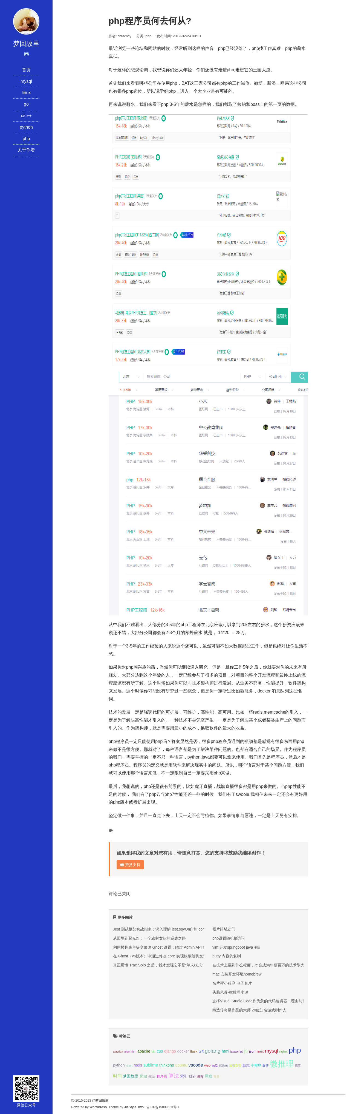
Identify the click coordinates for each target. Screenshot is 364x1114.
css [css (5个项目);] (160, 1051)
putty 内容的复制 (226, 956)
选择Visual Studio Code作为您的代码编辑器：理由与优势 (261, 1001)
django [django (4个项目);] (170, 1051)
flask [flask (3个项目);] (193, 1051)
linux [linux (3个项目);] (260, 1051)
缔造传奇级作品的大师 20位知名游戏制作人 (249, 1010)
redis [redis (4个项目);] (138, 1065)
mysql (26, 81)
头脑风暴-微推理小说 (230, 992)
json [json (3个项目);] (252, 1051)
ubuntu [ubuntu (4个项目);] (181, 1065)
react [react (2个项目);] (129, 1065)
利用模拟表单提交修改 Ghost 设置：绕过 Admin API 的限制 (163, 947)
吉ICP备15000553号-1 (162, 1107)
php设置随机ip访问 (228, 938)
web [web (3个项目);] (207, 1065)
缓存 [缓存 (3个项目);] (192, 1076)
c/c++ (26, 115)
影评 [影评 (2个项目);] (265, 1065)
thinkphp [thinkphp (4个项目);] (166, 1065)
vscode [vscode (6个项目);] (196, 1065)
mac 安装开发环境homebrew (237, 974)
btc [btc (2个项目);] (153, 1051)
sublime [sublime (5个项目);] (150, 1065)
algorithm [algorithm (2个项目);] (130, 1051)
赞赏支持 (130, 865)
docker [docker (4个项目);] (183, 1051)
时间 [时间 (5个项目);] (117, 1076)
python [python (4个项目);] (119, 1065)
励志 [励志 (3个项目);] (246, 1065)
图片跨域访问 (223, 929)
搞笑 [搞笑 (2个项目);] (298, 1065)
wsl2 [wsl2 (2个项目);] (215, 1065)
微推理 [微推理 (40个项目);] (282, 1063)
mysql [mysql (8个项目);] (271, 1051)
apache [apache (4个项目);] (143, 1051)
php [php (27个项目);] (295, 1050)
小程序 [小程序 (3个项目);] (256, 1065)
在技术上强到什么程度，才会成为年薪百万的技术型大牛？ (262, 965)
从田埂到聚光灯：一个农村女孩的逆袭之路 (149, 938)
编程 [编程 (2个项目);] (200, 1076)
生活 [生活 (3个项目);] (151, 1076)
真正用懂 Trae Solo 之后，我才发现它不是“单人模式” (158, 965)
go (26, 104)
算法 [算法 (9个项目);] (174, 1076)
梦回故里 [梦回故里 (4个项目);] (130, 1076)
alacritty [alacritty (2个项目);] (118, 1051)
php (26, 138)
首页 (26, 69)
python (26, 127)
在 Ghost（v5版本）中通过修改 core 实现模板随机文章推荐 (164, 956)
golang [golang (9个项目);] (213, 1051)
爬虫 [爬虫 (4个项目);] (143, 1076)
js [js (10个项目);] (246, 1051)
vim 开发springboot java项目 (236, 947)
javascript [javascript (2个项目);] (236, 1051)
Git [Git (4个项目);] (200, 1051)
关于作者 (26, 150)
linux (26, 92)
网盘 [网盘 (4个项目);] (208, 1076)
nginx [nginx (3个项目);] (283, 1051)
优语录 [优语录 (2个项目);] (223, 1065)
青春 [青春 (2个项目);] (216, 1076)
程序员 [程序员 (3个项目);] (162, 1076)
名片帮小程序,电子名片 (232, 983)
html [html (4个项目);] (225, 1051)
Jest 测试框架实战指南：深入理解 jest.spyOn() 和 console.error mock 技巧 (176, 929)
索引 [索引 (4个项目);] (184, 1076)
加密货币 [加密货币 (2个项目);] (235, 1065)
